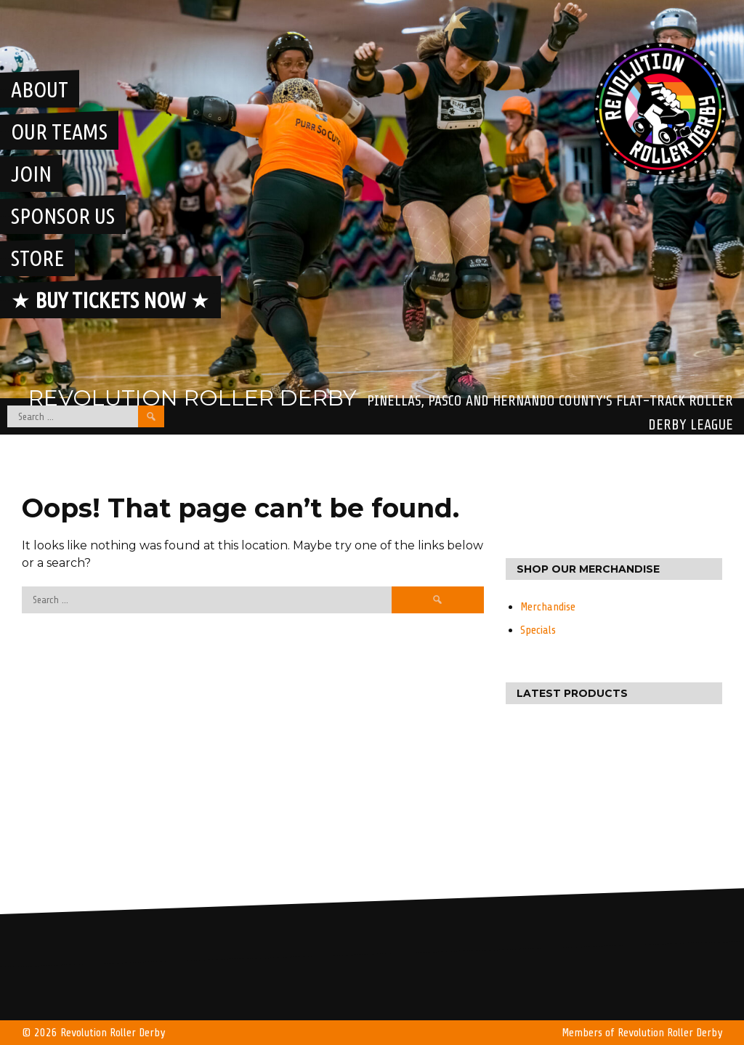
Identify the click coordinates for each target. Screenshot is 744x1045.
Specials (538, 630)
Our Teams (59, 131)
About (39, 89)
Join (31, 173)
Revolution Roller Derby (192, 397)
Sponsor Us (63, 215)
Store (37, 258)
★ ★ (110, 300)
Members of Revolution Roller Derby (642, 1032)
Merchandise (547, 606)
